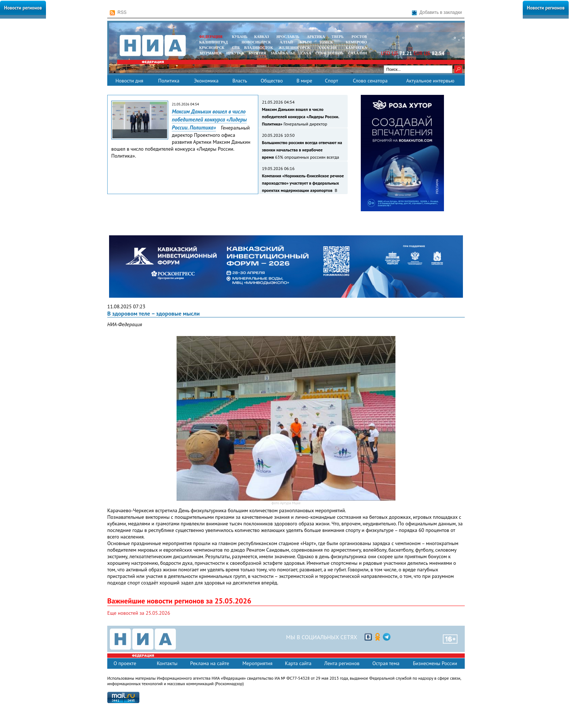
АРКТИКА (316, 37)
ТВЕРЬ (338, 37)
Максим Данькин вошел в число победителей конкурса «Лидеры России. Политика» (209, 119)
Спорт (331, 80)
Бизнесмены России (435, 663)
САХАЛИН (357, 53)
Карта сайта (298, 663)
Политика (168, 80)
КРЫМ (306, 42)
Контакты (167, 663)
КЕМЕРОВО (356, 42)
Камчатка (356, 48)
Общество (271, 80)
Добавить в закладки (437, 12)
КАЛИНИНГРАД (213, 42)
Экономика (206, 80)
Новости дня (129, 80)
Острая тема (385, 663)
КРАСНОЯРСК (211, 48)
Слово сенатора (370, 80)
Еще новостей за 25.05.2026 (138, 613)
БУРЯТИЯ (257, 53)
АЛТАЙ (286, 42)
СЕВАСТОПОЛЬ (329, 53)
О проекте (124, 663)
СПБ (236, 48)
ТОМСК (327, 42)
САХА (306, 53)
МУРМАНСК (211, 53)
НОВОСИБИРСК (256, 42)
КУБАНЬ (239, 37)
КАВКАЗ (261, 37)
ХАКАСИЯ (326, 48)
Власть (239, 80)
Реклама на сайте (209, 663)
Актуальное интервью (430, 80)
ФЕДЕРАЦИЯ (211, 37)
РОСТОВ (359, 37)
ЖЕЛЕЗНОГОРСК (294, 48)
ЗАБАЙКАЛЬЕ (283, 53)
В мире (304, 80)
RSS (118, 12)
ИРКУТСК (235, 53)
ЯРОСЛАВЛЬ (287, 37)
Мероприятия (257, 663)
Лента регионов (342, 663)
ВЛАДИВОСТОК (258, 48)
